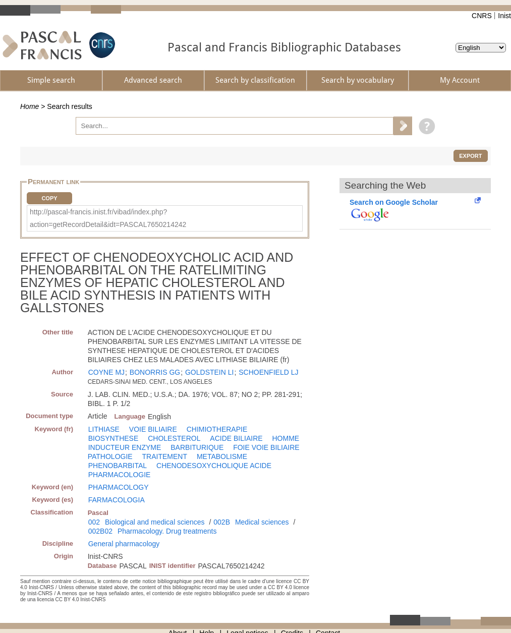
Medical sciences (262, 522)
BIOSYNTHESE (113, 438)
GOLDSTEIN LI (209, 372)
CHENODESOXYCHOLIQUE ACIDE (213, 466)
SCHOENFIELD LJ (268, 372)
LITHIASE (104, 429)
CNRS (482, 16)
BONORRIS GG (155, 372)
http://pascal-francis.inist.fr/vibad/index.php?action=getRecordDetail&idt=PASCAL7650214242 (108, 218)
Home (29, 106)
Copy (49, 198)
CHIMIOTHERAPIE (217, 429)
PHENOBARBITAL (117, 466)
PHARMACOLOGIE (119, 475)
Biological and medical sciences (155, 522)
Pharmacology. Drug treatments (167, 531)
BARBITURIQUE (197, 447)
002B (221, 522)
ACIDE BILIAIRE (236, 438)
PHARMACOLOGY (118, 487)
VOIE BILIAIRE (153, 429)
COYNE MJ (106, 372)
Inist (504, 16)
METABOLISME (222, 456)
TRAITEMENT (164, 456)
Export (470, 156)
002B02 (100, 531)
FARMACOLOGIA (116, 500)
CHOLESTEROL (174, 438)
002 (94, 522)
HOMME (285, 438)
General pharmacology (124, 544)
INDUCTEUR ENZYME (124, 447)
